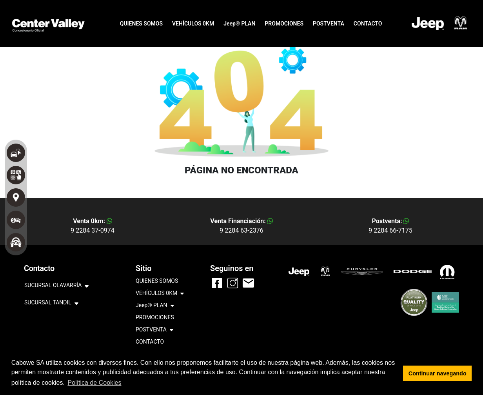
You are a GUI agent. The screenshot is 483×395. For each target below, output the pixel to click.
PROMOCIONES (284, 23)
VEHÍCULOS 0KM (193, 23)
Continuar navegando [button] (438, 373)
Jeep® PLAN (239, 23)
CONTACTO (368, 23)
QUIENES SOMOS (141, 23)
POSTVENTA (328, 23)
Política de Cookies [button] (95, 382)
